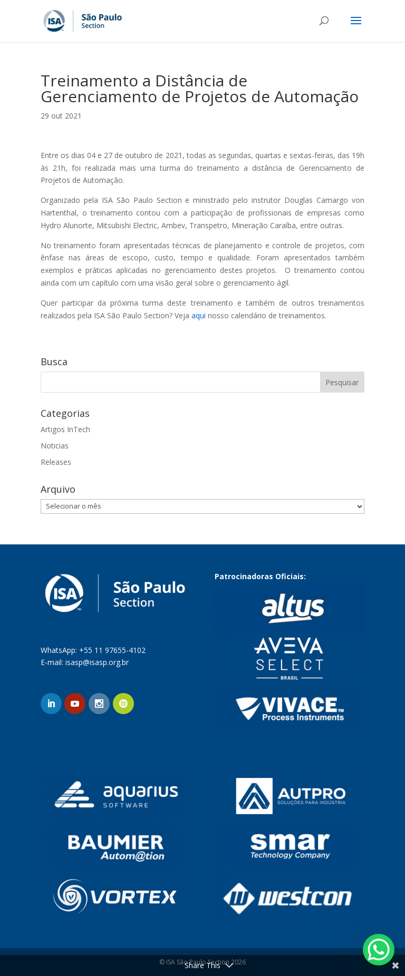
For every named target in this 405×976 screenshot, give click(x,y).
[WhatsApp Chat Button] (378, 949)
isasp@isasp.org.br (97, 662)
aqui (198, 315)
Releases (56, 462)
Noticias (55, 446)
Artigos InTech (65, 429)
